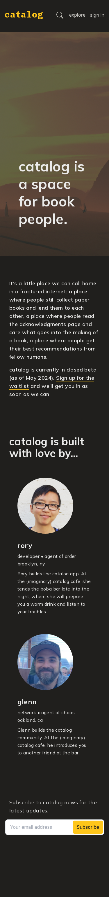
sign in (97, 15)
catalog (24, 14)
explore (77, 15)
